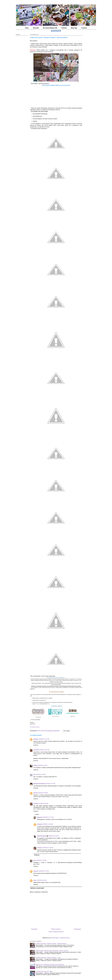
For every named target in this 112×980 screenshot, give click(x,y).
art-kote (35, 792)
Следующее (34, 929)
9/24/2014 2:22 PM (42, 765)
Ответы (37, 814)
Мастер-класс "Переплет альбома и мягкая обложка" (50, 964)
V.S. (34, 774)
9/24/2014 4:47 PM (50, 783)
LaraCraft (35, 749)
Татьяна (35, 871)
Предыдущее (77, 929)
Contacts (84, 28)
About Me (36, 28)
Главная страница (55, 929)
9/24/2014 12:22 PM (44, 749)
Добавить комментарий (37, 888)
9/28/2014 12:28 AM (48, 824)
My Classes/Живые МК (50, 28)
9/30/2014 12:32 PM (53, 836)
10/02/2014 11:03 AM (47, 847)
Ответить (35, 745)
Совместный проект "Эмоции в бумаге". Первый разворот (51, 943)
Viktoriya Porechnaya (39, 783)
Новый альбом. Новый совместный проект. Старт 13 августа (52, 950)
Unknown (35, 739)
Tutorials (64, 28)
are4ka (35, 765)
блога (49, 703)
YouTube (37, 703)
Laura (34, 880)
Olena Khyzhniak (41, 836)
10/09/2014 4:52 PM (41, 860)
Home (27, 28)
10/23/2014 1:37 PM (43, 871)
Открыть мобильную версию (56, 931)
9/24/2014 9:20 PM (43, 803)
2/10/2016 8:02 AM (41, 880)
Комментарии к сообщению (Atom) (60, 937)
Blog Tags (74, 28)
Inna (34, 860)
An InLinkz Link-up (34, 727)
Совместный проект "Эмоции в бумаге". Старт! (48, 957)
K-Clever (35, 803)
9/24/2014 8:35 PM (43, 792)
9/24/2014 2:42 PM (41, 774)
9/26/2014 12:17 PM (48, 817)
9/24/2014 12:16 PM (44, 739)
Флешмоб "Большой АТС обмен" (44, 971)
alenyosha (40, 817)
